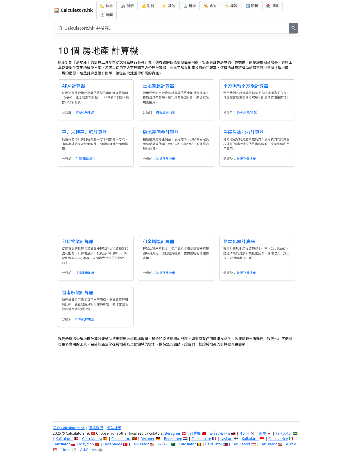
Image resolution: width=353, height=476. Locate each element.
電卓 (262, 433)
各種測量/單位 (247, 112)
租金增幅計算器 (158, 241)
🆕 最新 (251, 5)
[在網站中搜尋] (172, 28)
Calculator (187, 444)
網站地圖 (114, 427)
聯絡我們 (96, 427)
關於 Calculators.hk (69, 427)
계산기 (244, 433)
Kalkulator (64, 438)
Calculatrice (201, 438)
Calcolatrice (278, 438)
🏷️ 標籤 (231, 5)
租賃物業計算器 (77, 241)
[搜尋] (293, 28)
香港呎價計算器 (77, 293)
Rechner (148, 438)
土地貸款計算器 (158, 86)
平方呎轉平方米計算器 (245, 86)
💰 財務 (148, 5)
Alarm (291, 444)
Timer (66, 449)
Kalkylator (283, 433)
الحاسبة (164, 444)
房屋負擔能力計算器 (243, 132)
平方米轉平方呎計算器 (84, 132)
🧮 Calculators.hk (73, 10)
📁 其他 (169, 5)
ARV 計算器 (73, 86)
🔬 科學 (189, 5)
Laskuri (226, 438)
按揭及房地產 (84, 112)
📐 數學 (106, 5)
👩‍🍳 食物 (210, 5)
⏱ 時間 (106, 14)
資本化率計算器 (239, 241)
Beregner (173, 433)
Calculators (241, 444)
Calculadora (92, 438)
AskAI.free (88, 449)
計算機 (195, 433)
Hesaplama (112, 444)
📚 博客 (272, 5)
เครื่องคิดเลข (220, 433)
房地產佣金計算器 (161, 132)
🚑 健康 (127, 5)
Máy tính (86, 444)
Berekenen (173, 438)
